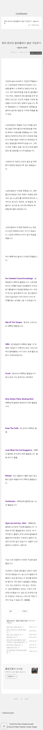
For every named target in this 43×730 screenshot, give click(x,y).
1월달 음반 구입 (12, 647)
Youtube (28, 727)
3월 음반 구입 (11, 637)
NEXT (26, 698)
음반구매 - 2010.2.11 (13, 645)
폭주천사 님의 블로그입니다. (15, 672)
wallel (31, 724)
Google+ (34, 727)
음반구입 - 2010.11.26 (14, 627)
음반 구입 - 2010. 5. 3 (14, 634)
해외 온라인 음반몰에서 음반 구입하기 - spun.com (21, 22)
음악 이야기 (11, 621)
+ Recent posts (8, 713)
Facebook (22, 727)
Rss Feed (9, 727)
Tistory (19, 724)
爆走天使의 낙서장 (13, 669)
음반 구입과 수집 (21, 621)
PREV (15, 698)
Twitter (17, 727)
